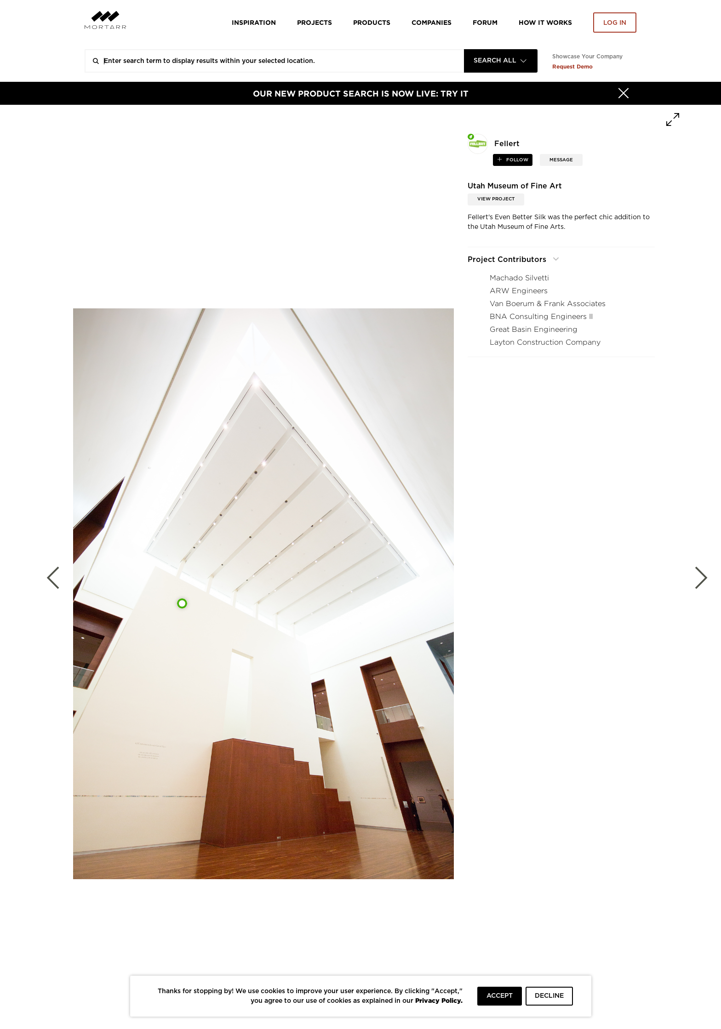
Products (371, 22)
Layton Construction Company (545, 342)
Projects (314, 22)
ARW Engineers (519, 291)
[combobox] (501, 61)
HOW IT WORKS (545, 22)
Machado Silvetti (519, 278)
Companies (432, 22)
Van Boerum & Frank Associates (548, 303)
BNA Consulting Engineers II (541, 316)
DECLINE (549, 996)
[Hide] (623, 93)
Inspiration (254, 22)
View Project (496, 199)
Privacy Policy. (439, 1000)
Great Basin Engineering (534, 329)
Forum (485, 22)
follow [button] (516, 160)
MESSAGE (561, 160)
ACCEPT (499, 996)
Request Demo (572, 66)
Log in (614, 23)
